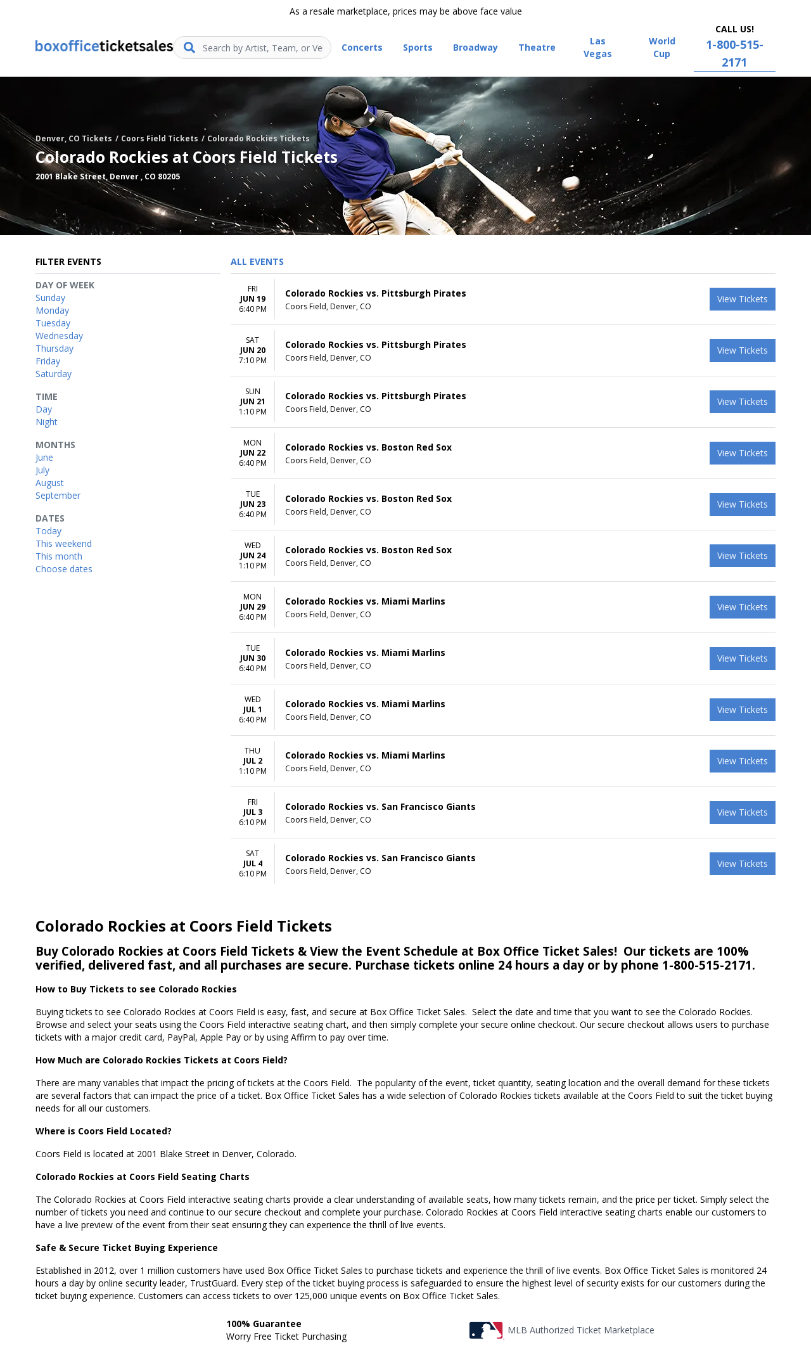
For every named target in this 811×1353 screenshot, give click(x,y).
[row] (503, 299)
